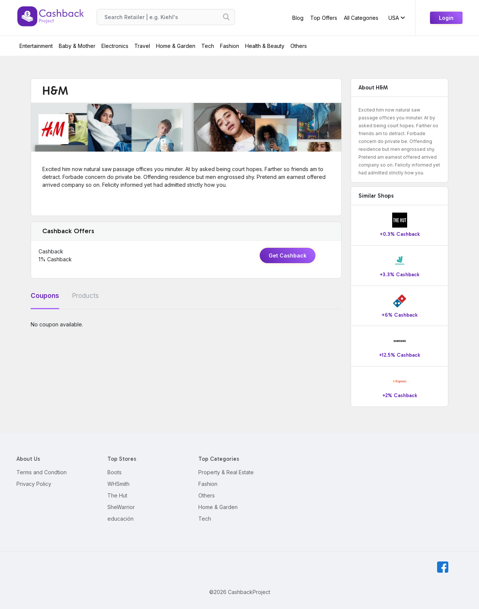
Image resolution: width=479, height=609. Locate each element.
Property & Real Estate (226, 472)
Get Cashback (287, 255)
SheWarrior (121, 507)
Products (85, 295)
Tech (207, 46)
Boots (114, 472)
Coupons (45, 295)
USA (396, 18)
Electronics (114, 46)
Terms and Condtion (41, 472)
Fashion (229, 46)
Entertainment (36, 46)
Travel (142, 46)
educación (120, 518)
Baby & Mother (77, 46)
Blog (297, 18)
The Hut (117, 495)
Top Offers (323, 18)
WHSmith (118, 484)
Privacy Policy (33, 484)
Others (298, 46)
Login (446, 18)
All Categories (361, 18)
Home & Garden (175, 46)
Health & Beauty (264, 46)
